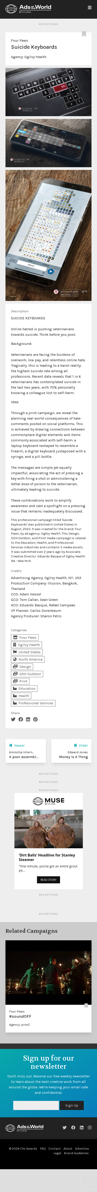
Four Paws (19, 40)
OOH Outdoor (27, 674)
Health (21, 696)
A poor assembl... (24, 757)
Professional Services (33, 703)
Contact (54, 1149)
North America (27, 659)
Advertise (82, 1149)
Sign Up (71, 1105)
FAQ (43, 1149)
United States (27, 652)
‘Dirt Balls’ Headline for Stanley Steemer (47, 857)
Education (24, 688)
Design (22, 666)
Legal (57, 1153)
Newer (17, 745)
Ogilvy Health (35, 57)
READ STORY (48, 880)
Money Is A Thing (73, 757)
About (67, 1149)
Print (20, 681)
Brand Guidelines (76, 1153)
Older (81, 745)
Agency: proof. (19, 1025)
